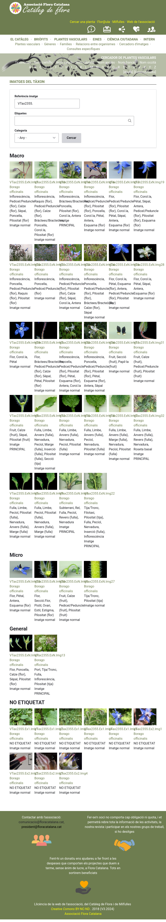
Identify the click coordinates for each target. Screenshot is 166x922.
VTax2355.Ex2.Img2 (24, 773)
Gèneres (50, 44)
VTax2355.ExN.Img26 (124, 265)
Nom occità (148, 62)
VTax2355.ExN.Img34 (99, 343)
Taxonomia (23, 62)
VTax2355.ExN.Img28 (149, 265)
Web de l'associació (141, 22)
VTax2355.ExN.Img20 (25, 265)
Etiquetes (21, 113)
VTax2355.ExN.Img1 (24, 182)
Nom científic (43, 62)
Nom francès (127, 62)
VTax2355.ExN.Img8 (24, 416)
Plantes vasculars (27, 44)
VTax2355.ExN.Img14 (74, 182)
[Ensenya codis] (144, 72)
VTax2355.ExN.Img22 (99, 493)
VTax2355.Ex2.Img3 (48, 773)
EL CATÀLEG (19, 39)
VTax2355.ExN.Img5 (24, 493)
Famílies (66, 44)
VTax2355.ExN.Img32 (149, 416)
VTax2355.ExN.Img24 (99, 265)
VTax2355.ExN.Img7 (24, 655)
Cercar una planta (82, 22)
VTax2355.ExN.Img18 (99, 416)
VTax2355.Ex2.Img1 (148, 729)
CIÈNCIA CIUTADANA (122, 39)
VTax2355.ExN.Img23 (74, 265)
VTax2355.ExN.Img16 (99, 182)
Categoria (21, 130)
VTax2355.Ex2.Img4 (73, 773)
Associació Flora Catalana (83, 914)
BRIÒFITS (41, 39)
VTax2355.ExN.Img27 (99, 581)
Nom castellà (85, 62)
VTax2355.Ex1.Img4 (98, 729)
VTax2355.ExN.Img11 (124, 343)
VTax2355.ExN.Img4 (73, 493)
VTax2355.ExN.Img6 (73, 581)
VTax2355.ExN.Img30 (49, 581)
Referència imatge (26, 96)
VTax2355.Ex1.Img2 (48, 729)
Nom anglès (106, 62)
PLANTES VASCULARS (70, 39)
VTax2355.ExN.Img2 (123, 416)
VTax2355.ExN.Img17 (124, 182)
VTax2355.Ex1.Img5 (123, 729)
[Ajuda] (128, 72)
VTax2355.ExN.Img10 (49, 182)
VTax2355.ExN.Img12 (49, 416)
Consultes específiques (83, 49)
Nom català (64, 62)
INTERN (149, 39)
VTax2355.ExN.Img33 (74, 343)
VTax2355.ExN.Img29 (25, 343)
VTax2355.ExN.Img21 (49, 265)
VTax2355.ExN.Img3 (48, 343)
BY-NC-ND (70, 909)
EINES (97, 39)
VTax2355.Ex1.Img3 (73, 729)
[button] (21, 177)
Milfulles (118, 22)
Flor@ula (103, 22)
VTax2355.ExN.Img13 (49, 655)
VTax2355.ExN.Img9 (48, 493)
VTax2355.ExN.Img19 (149, 182)
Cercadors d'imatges (133, 44)
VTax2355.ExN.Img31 (149, 343)
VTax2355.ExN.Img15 (74, 416)
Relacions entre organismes (95, 44)
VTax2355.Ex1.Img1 (24, 729)
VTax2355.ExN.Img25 (25, 581)
